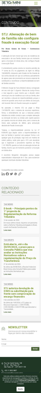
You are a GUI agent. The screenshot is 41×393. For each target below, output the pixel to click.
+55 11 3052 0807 (9, 371)
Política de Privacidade (26, 389)
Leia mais (7, 230)
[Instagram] (4, 377)
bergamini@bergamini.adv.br (12, 373)
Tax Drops (9, 240)
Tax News (8, 204)
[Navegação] (36, 3)
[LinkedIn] (8, 377)
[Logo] (11, 3)
